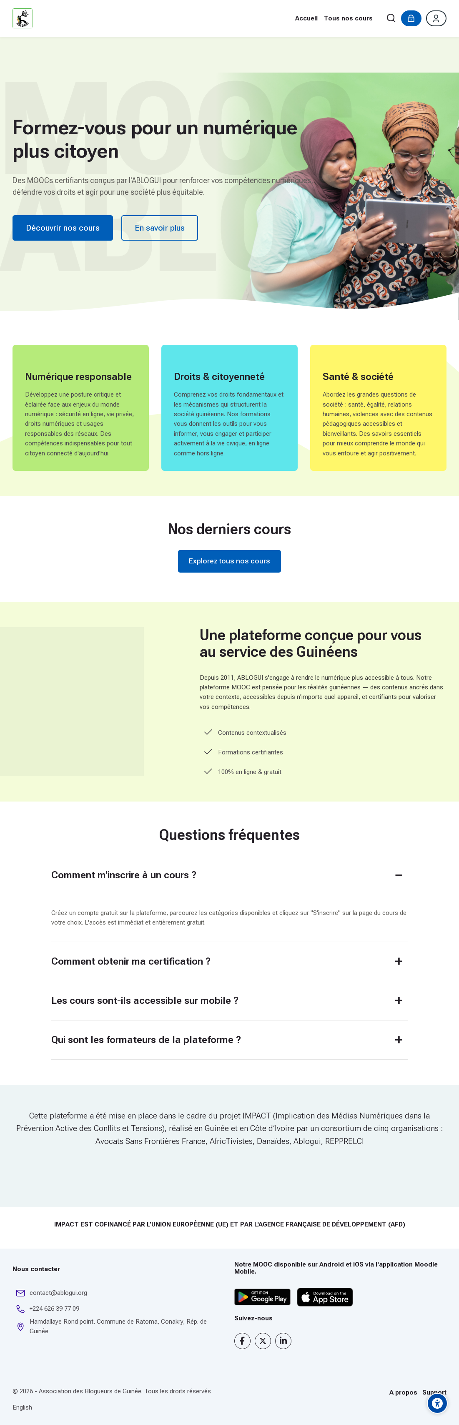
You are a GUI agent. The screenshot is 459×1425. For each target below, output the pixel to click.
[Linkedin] (283, 1341)
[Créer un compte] (436, 18)
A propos (403, 1392)
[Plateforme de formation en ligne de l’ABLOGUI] (23, 18)
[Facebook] (242, 1341)
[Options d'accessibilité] (437, 1403)
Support (434, 1392)
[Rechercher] (391, 18)
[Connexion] (411, 18)
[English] (22, 1407)
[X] (263, 1341)
